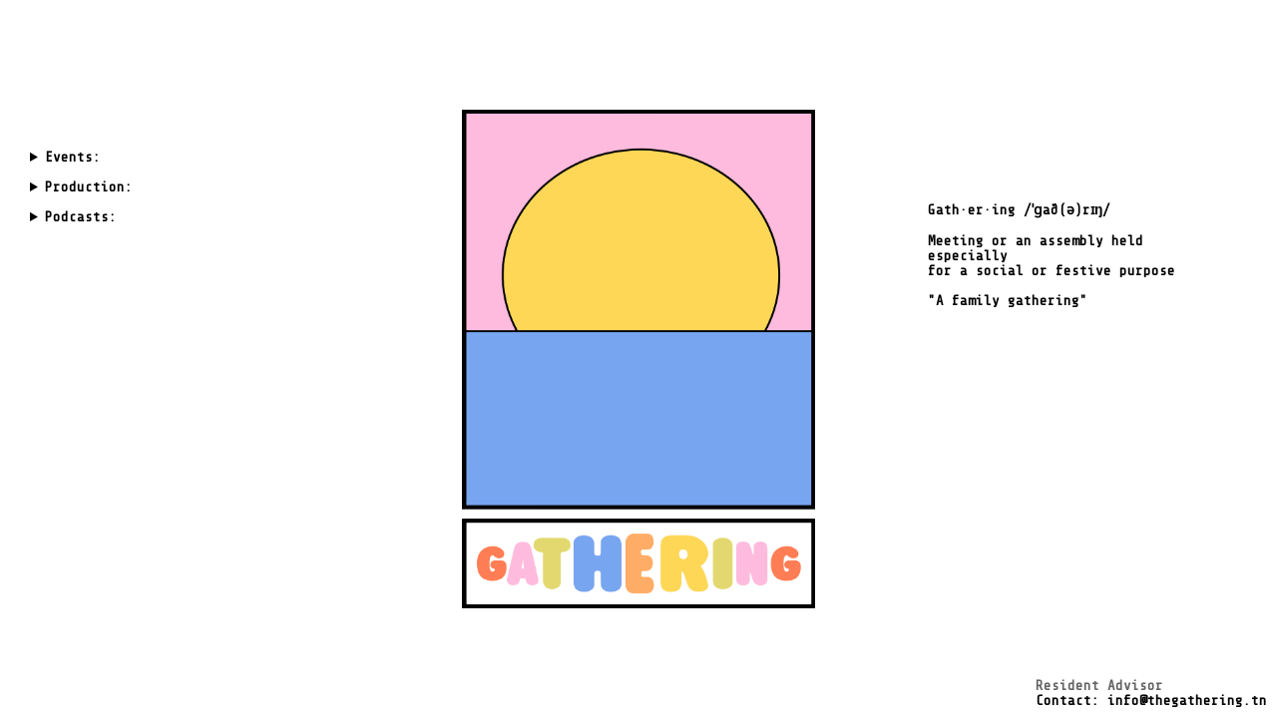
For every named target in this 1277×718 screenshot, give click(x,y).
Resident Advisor (1099, 685)
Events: (73, 157)
